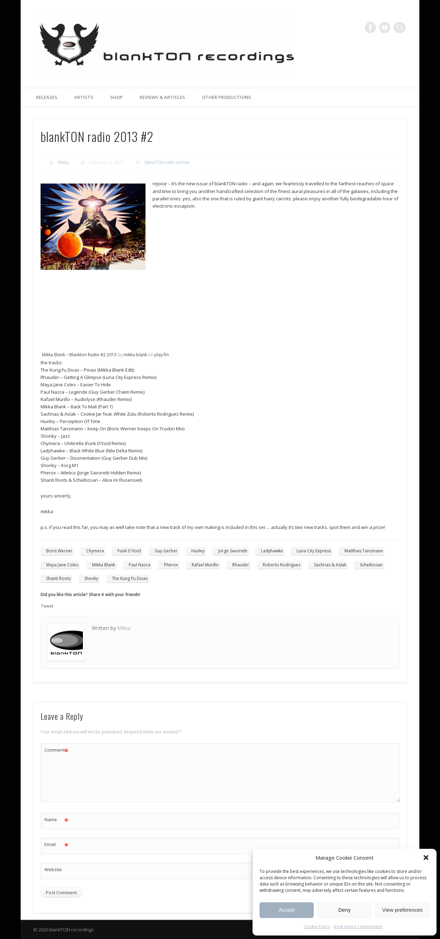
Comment (56, 750)
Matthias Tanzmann (364, 551)
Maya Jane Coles (62, 565)
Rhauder (240, 565)
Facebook (371, 27)
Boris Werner (59, 551)
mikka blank (135, 355)
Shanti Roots (58, 578)
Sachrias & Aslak (330, 565)
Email (56, 844)
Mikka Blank (103, 565)
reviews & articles (162, 97)
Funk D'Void (129, 551)
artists (83, 97)
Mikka (63, 162)
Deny (344, 910)
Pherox (171, 565)
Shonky (91, 578)
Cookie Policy (317, 927)
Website (53, 869)
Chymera (95, 551)
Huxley (198, 551)
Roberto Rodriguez (281, 565)
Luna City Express (314, 551)
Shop (116, 97)
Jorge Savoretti (232, 551)
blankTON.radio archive (167, 162)
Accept (287, 910)
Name (56, 819)
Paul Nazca (139, 565)
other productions (226, 97)
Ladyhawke (272, 551)
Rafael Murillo (205, 565)
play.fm (161, 355)
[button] (426, 857)
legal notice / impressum (358, 927)
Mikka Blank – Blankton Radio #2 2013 (80, 355)
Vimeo (385, 27)
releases (46, 97)
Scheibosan (371, 565)
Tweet (47, 606)
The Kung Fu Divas (130, 578)
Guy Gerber (166, 551)
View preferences (402, 910)
